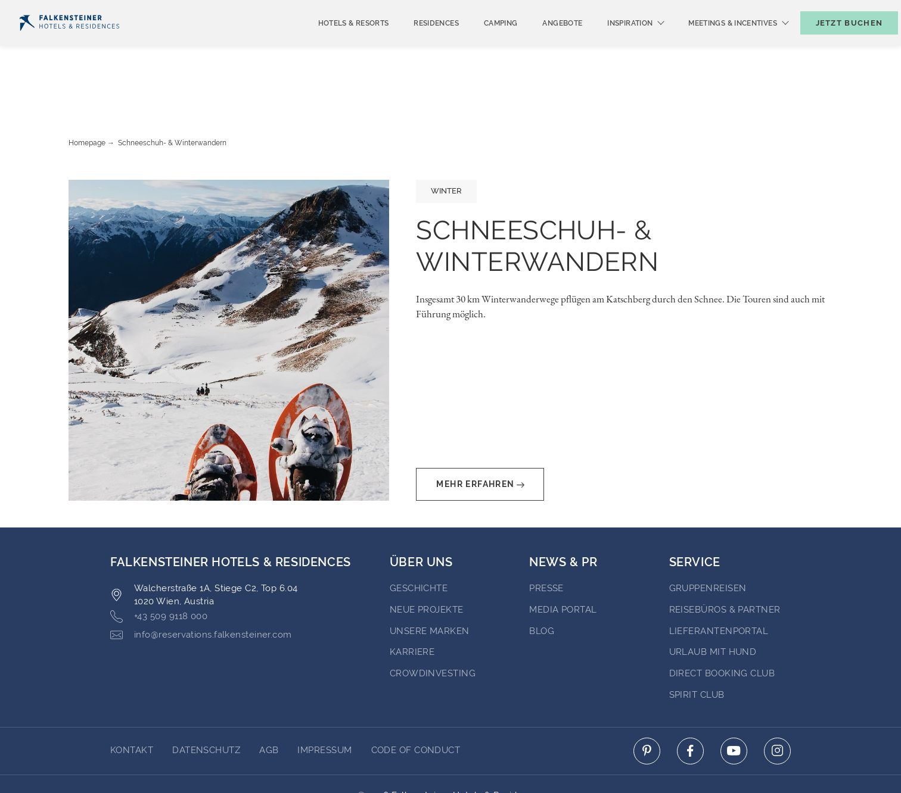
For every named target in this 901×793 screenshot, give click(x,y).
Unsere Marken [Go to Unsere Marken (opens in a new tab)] (430, 585)
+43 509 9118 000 (158, 570)
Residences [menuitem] (416, 43)
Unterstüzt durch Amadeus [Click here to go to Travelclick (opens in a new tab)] (450, 762)
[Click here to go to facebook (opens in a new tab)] (690, 705)
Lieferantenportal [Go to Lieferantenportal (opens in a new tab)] (719, 585)
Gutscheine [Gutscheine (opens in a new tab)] (752, 10)
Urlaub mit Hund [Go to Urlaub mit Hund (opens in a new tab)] (713, 606)
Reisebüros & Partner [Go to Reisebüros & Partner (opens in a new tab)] (725, 563)
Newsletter (677, 10)
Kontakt (871, 10)
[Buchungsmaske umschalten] (837, 42)
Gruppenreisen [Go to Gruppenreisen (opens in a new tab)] (708, 542)
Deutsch (43, 10)
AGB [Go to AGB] (268, 704)
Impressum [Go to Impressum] (324, 704)
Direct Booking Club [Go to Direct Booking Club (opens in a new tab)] (722, 627)
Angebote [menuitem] (543, 43)
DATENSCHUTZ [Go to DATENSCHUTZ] (206, 704)
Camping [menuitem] (481, 43)
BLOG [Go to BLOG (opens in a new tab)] (541, 585)
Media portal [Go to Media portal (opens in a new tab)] (562, 563)
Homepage (87, 97)
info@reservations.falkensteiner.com (201, 589)
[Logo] (69, 42)
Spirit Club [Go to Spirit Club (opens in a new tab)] (697, 649)
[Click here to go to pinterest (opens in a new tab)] (646, 705)
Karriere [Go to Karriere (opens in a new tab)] (412, 606)
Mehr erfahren (480, 438)
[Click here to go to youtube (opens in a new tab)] (733, 705)
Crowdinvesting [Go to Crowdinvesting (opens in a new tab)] (433, 627)
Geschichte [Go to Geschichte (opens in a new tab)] (419, 542)
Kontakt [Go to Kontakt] (131, 704)
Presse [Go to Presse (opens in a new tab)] (546, 542)
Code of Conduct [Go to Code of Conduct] (416, 704)
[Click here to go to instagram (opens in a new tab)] (777, 705)
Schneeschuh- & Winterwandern (172, 97)
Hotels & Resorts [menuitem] (334, 43)
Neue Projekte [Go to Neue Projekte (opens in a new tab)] (427, 563)
